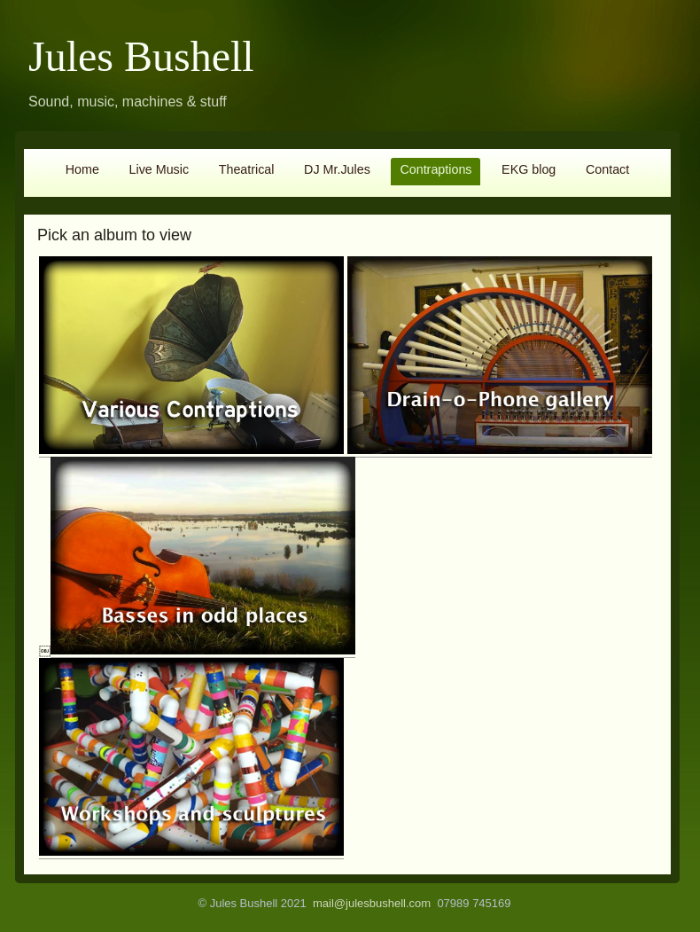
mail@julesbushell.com (372, 903)
